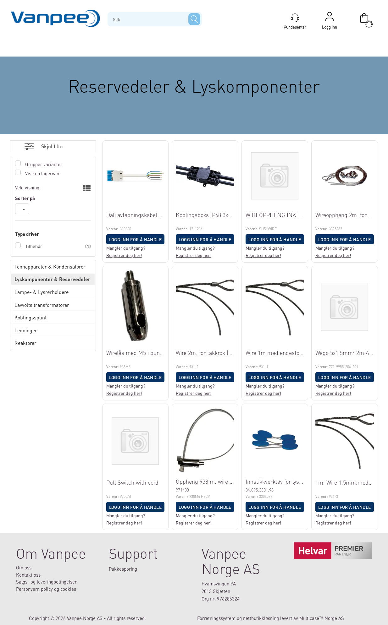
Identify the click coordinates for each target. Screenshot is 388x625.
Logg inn (329, 18)
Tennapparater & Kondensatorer (50, 266)
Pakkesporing (123, 569)
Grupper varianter (43, 164)
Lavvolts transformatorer (41, 305)
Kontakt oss (28, 575)
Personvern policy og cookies (46, 589)
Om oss (23, 567)
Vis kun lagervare (42, 173)
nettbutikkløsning (261, 618)
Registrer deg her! (124, 255)
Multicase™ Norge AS (321, 618)
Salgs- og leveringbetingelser (46, 582)
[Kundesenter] (295, 18)
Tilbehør (33, 246)
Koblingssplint (30, 317)
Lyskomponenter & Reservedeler (52, 279)
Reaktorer (25, 343)
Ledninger (25, 330)
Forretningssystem (216, 618)
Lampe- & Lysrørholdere (41, 292)
